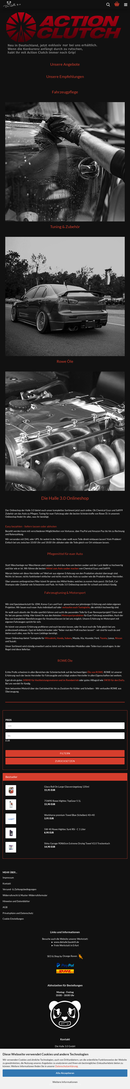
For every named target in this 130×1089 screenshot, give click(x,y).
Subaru (68, 638)
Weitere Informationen (65, 1081)
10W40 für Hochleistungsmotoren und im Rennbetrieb (51, 680)
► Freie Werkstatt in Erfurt (65, 945)
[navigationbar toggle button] (125, 4)
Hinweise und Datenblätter (16, 901)
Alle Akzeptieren (65, 1072)
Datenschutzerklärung (66, 1066)
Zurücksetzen (65, 761)
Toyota (103, 638)
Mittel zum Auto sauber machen (62, 568)
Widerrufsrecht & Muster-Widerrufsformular (25, 895)
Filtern (65, 753)
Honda (60, 638)
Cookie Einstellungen (13, 918)
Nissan (118, 638)
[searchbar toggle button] (108, 4)
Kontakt (7, 883)
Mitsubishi (50, 638)
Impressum (8, 877)
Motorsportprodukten (73, 615)
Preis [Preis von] (8, 720)
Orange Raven (73, 956)
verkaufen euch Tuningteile (76, 607)
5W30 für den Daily (114, 680)
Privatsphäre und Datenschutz (18, 913)
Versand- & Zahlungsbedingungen (19, 889)
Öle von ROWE (95, 672)
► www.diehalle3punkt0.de (65, 942)
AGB (5, 907)
